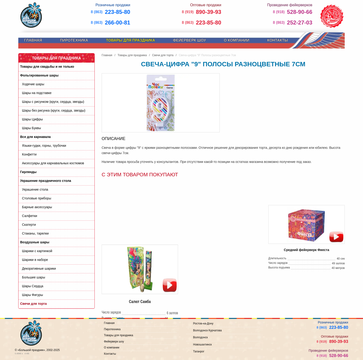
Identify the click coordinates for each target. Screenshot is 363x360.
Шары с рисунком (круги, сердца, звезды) (53, 102)
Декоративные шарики (39, 268)
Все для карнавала (35, 137)
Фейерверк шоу (189, 40)
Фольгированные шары (39, 75)
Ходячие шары (33, 84)
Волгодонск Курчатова (207, 330)
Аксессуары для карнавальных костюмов (53, 163)
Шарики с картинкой (37, 251)
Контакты (277, 40)
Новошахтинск (202, 344)
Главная (33, 40)
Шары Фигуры (32, 295)
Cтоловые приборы (36, 198)
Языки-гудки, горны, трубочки (44, 145)
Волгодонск (200, 337)
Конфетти (29, 154)
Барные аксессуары (37, 207)
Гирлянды (28, 172)
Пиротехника (74, 40)
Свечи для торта (33, 303)
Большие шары (33, 277)
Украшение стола (35, 189)
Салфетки (29, 216)
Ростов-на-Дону (203, 323)
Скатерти (29, 224)
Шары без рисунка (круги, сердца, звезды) (53, 110)
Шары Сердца (32, 286)
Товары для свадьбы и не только (47, 66)
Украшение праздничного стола (45, 181)
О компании (236, 40)
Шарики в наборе (35, 260)
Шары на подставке (37, 93)
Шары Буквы (31, 128)
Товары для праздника (130, 40)
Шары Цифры (32, 119)
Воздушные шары (34, 242)
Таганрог (198, 351)
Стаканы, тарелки (35, 233)
